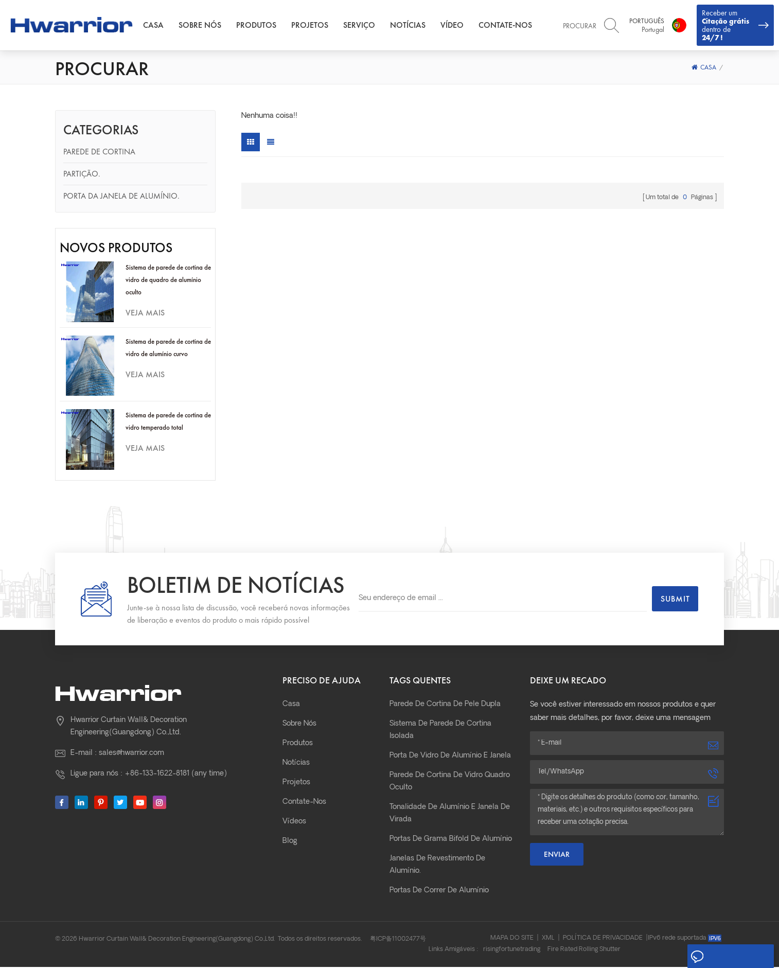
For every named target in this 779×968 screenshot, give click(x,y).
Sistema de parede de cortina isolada (440, 731)
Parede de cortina (99, 152)
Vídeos (294, 822)
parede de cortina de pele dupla (445, 705)
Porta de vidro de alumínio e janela (450, 757)
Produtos (260, 25)
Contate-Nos (509, 25)
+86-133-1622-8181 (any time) (176, 775)
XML (548, 939)
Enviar (557, 855)
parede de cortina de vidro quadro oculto (449, 782)
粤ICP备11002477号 (398, 940)
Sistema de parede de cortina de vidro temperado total (168, 422)
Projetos (313, 25)
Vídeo (456, 25)
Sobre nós (204, 25)
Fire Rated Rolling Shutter (584, 950)
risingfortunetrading (511, 950)
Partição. (81, 174)
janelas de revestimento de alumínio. (437, 866)
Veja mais (145, 313)
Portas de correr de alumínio (439, 891)
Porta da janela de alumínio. (121, 196)
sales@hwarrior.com (131, 754)
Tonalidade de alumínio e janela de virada (449, 814)
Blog (289, 842)
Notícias (412, 25)
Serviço (363, 25)
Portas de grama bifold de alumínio (450, 840)
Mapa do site (512, 939)
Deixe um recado (728, 956)
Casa (157, 25)
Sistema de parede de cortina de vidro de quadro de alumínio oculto (168, 280)
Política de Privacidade (603, 939)
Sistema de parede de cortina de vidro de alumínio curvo (168, 348)
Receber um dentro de (735, 25)
